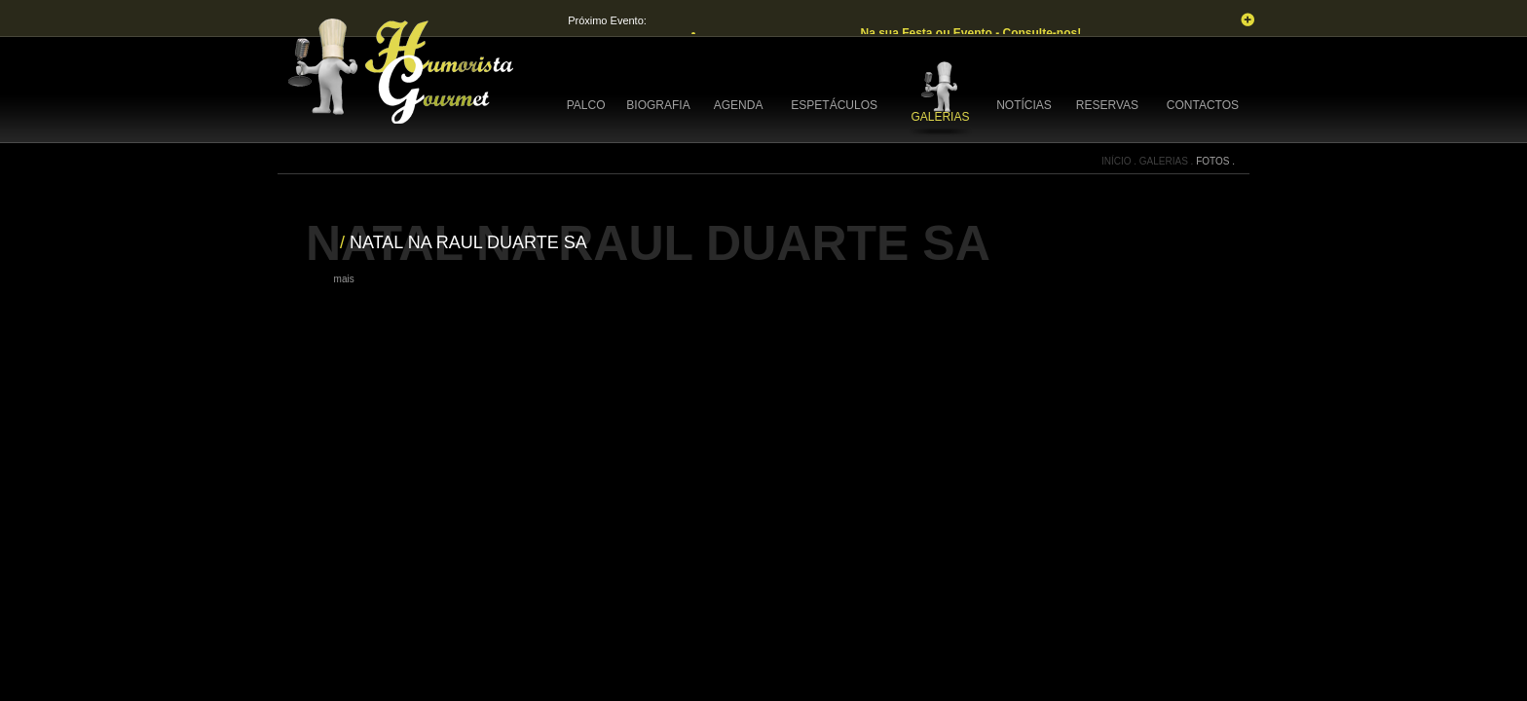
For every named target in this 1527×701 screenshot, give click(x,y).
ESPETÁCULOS (834, 105)
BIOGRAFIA (657, 105)
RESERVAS (1107, 105)
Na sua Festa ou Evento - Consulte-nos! (972, 33)
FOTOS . (1215, 161)
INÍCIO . (1120, 161)
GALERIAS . (1167, 161)
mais (344, 279)
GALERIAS (940, 117)
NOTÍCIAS (1024, 105)
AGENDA (739, 105)
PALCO (586, 105)
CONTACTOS (1203, 105)
